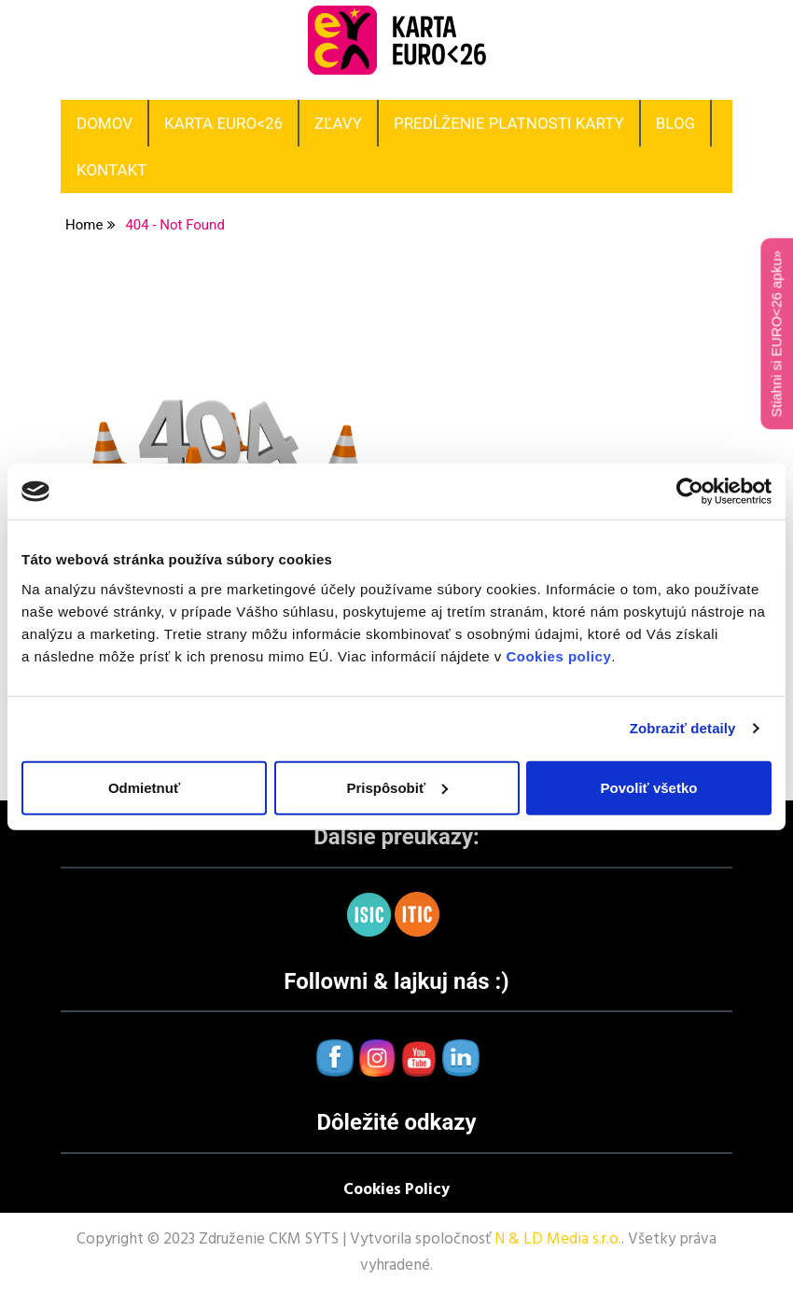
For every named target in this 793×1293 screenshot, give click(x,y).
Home (84, 224)
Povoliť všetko (649, 787)
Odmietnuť (144, 787)
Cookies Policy (396, 1190)
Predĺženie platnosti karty (509, 123)
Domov (104, 123)
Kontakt (111, 169)
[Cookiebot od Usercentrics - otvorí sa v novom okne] (690, 492)
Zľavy (338, 123)
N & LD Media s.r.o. (557, 1239)
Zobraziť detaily (683, 728)
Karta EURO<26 (223, 123)
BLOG (675, 123)
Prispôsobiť (397, 787)
